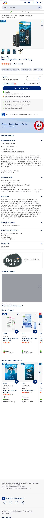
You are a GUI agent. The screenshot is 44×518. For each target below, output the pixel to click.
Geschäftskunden (7, 513)
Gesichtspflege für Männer (8, 17)
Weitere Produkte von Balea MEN (22, 260)
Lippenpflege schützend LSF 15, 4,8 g (10, 339)
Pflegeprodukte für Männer (26, 15)
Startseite (4, 15)
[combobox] (22, 7)
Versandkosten (34, 483)
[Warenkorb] (37, 2)
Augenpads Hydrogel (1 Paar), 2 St (10, 391)
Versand (15, 80)
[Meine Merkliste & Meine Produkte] (29, 2)
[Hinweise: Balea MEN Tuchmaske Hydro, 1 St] (25, 397)
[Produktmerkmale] (22, 177)
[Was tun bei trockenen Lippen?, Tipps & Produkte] (22, 290)
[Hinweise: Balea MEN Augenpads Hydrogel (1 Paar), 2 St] (6, 397)
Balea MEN (5, 57)
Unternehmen (6, 511)
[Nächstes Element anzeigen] (39, 323)
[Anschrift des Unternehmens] (22, 230)
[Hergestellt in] (22, 243)
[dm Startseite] (5, 2)
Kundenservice (27, 511)
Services (18, 511)
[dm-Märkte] (25, 2)
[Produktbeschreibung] (22, 140)
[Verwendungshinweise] (22, 222)
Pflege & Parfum (12, 15)
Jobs (13, 511)
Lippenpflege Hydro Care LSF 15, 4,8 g (29, 339)
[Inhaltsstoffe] (22, 196)
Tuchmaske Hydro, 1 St (28, 390)
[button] (41, 2)
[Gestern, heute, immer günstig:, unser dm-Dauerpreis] (22, 125)
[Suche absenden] (39, 7)
